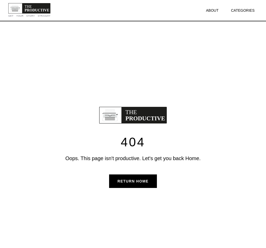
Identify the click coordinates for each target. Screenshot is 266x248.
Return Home (133, 181)
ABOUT (212, 10)
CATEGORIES (243, 10)
